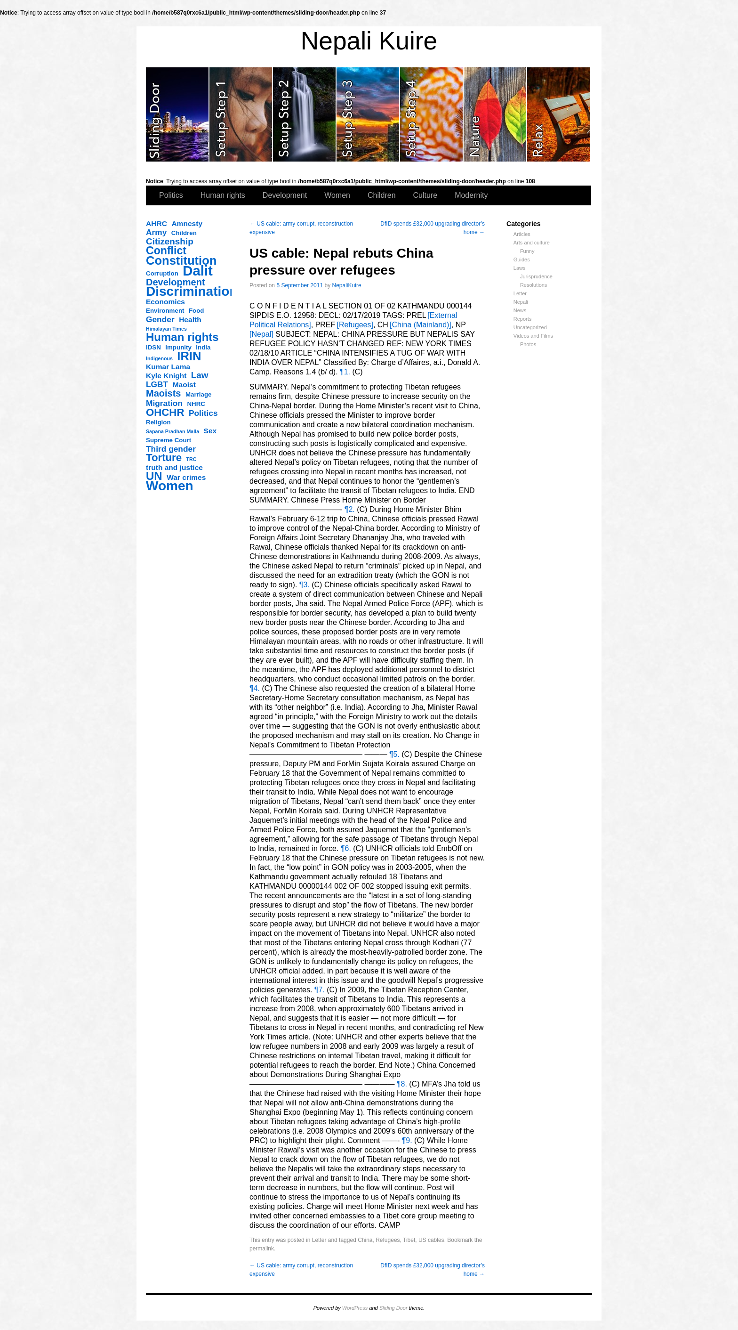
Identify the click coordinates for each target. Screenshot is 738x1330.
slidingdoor (177, 114)
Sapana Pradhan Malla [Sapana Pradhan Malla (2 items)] (172, 431)
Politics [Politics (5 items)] (203, 413)
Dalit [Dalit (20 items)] (198, 271)
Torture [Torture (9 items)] (164, 458)
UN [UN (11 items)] (154, 476)
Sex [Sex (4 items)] (210, 431)
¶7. (320, 990)
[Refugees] (354, 325)
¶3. (305, 585)
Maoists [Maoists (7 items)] (163, 393)
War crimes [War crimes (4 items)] (186, 477)
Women (337, 195)
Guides (521, 259)
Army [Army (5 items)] (156, 232)
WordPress (355, 1308)
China (365, 1240)
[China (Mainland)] (419, 325)
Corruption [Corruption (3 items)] (162, 273)
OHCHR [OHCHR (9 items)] (165, 412)
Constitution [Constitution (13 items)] (181, 260)
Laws (519, 268)
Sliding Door (393, 1308)
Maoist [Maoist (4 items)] (184, 385)
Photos (528, 344)
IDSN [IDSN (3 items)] (153, 347)
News (520, 310)
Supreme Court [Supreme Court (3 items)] (168, 440)
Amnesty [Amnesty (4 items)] (186, 223)
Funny (527, 251)
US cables (431, 1240)
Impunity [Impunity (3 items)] (178, 347)
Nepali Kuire (369, 41)
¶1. (346, 372)
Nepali (520, 302)
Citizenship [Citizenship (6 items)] (169, 241)
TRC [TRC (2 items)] (191, 459)
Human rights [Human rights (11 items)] (182, 337)
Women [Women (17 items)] (169, 486)
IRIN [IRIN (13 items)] (189, 356)
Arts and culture (531, 242)
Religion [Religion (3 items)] (158, 422)
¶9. (408, 1140)
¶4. (255, 688)
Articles (521, 234)
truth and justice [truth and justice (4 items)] (174, 467)
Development (285, 195)
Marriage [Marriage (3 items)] (198, 394)
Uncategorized (530, 327)
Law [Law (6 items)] (200, 375)
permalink (261, 1248)
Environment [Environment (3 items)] (165, 310)
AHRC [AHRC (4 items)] (156, 223)
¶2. (351, 509)
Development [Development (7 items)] (175, 282)
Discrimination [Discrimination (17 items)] (191, 291)
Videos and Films (533, 336)
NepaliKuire (346, 285)
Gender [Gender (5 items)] (160, 319)
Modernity (471, 195)
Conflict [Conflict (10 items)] (166, 250)
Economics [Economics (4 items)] (165, 302)
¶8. (403, 1084)
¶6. (347, 848)
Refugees (388, 1240)
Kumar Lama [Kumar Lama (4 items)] (168, 367)
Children (382, 195)
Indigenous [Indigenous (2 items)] (159, 358)
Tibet (409, 1240)
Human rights (223, 195)
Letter (520, 293)
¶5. (395, 754)
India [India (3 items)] (203, 347)
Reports (522, 319)
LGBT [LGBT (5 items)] (157, 384)
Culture (425, 195)
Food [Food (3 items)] (196, 310)
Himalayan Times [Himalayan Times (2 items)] (166, 329)
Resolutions (533, 285)
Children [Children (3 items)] (184, 232)
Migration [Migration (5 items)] (164, 403)
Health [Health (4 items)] (190, 320)
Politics (171, 195)
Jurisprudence (536, 276)
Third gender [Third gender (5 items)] (171, 449)
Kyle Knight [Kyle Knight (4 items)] (166, 376)
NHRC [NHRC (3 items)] (196, 403)
